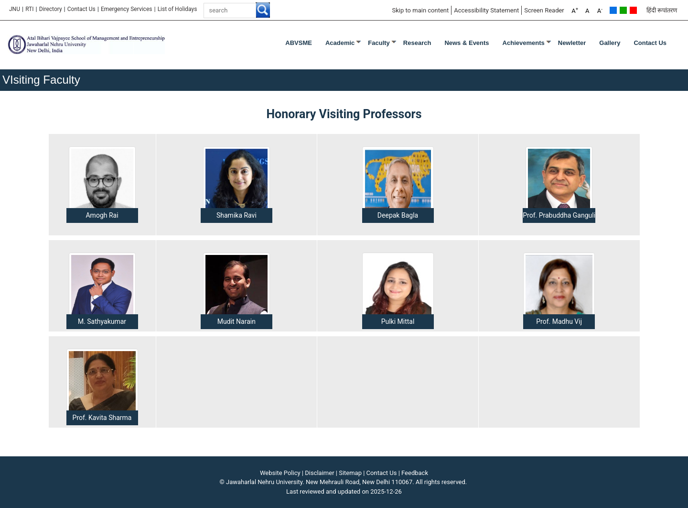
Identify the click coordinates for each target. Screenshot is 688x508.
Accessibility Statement (486, 10)
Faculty (379, 42)
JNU (14, 9)
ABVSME (298, 42)
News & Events (466, 42)
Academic (340, 42)
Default (613, 10)
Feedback (414, 472)
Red (633, 10)
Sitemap (350, 472)
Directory (50, 9)
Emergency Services (126, 9)
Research (417, 42)
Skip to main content (420, 10)
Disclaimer (319, 472)
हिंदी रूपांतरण (661, 10)
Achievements (524, 42)
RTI (29, 9)
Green (623, 10)
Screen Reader (544, 10)
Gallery (609, 42)
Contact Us (81, 9)
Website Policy (280, 472)
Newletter (572, 42)
